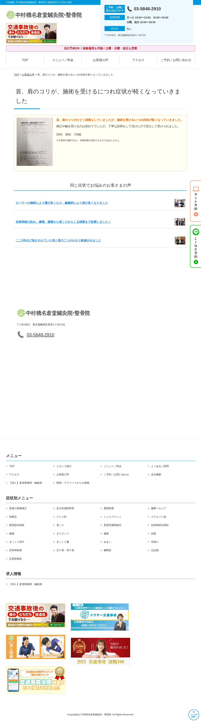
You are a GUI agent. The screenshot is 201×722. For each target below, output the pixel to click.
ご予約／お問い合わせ (176, 60)
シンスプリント (112, 516)
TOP (25, 60)
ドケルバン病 (158, 516)
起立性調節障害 (65, 508)
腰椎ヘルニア (158, 508)
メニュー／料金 (62, 60)
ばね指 (155, 550)
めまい (107, 541)
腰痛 (106, 533)
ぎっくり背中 (16, 541)
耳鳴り (155, 541)
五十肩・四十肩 (65, 550)
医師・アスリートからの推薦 (72, 482)
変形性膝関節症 (112, 525)
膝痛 (11, 533)
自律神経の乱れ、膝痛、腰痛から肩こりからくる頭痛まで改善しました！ (63, 221)
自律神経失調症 (160, 525)
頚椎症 (13, 516)
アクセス (138, 60)
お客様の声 (100, 60)
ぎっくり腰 (62, 541)
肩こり (60, 525)
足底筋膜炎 (15, 558)
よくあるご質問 (160, 466)
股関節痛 (109, 508)
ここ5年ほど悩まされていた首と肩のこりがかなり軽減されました (58, 240)
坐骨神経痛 (15, 550)
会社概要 (156, 474)
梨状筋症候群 (16, 525)
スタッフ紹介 (64, 466)
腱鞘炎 (107, 550)
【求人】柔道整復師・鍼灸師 (25, 482)
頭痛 (153, 533)
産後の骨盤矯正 (18, 508)
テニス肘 (61, 516)
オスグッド (62, 533)
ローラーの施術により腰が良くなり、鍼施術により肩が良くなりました (62, 202)
